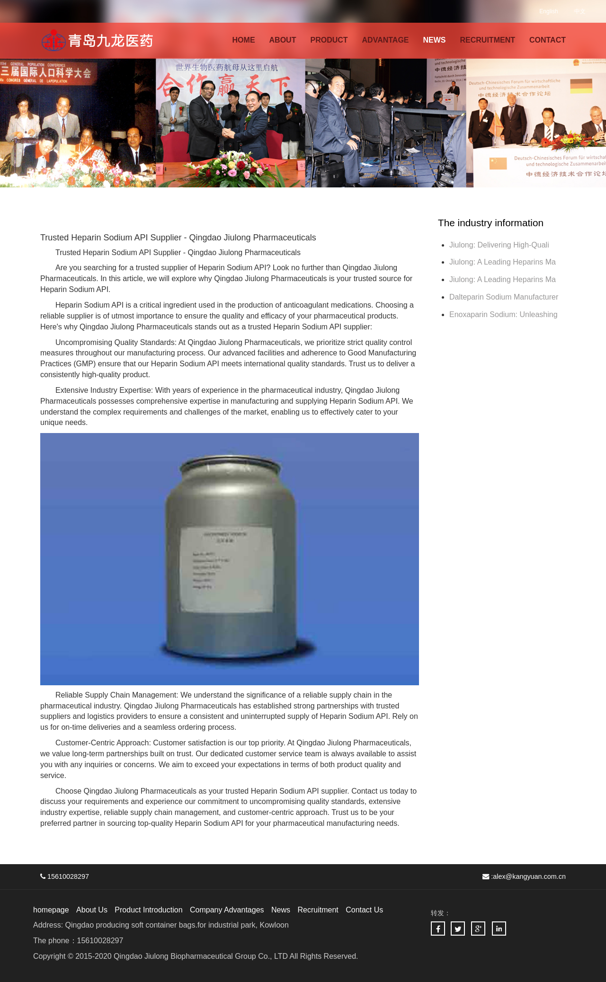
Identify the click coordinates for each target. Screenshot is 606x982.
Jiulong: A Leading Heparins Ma (502, 262)
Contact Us (364, 910)
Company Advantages (227, 910)
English (548, 11)
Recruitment (317, 910)
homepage (51, 910)
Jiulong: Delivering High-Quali (499, 245)
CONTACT (547, 40)
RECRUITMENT (487, 40)
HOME (243, 40)
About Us (91, 910)
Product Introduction (148, 910)
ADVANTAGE (385, 40)
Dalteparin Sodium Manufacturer (503, 297)
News (280, 910)
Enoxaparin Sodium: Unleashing (504, 314)
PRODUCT (329, 40)
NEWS (434, 40)
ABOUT (282, 40)
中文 (580, 11)
